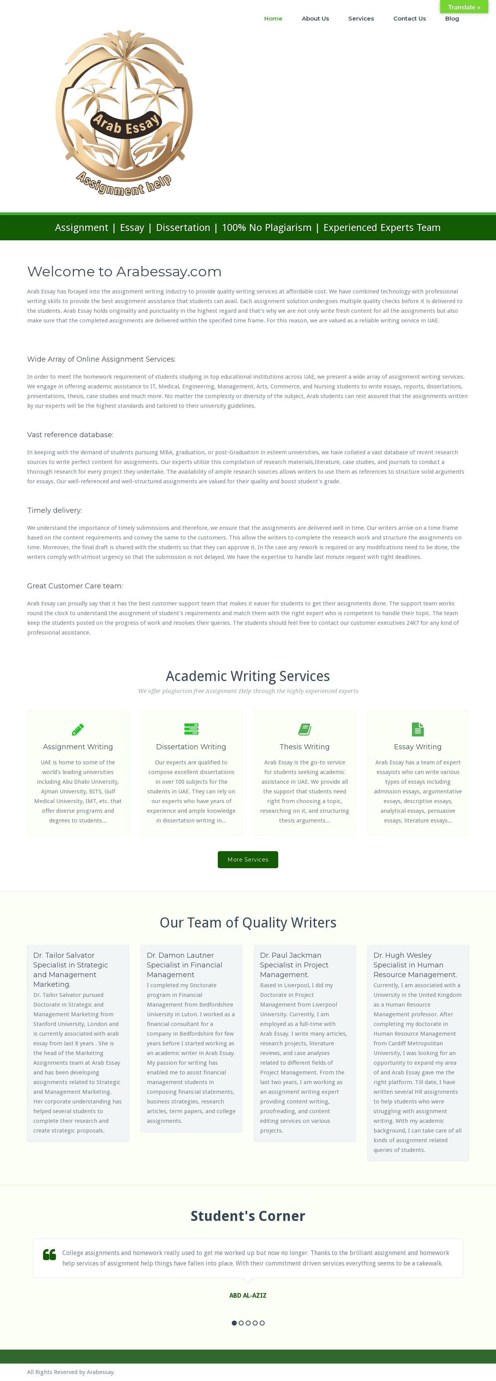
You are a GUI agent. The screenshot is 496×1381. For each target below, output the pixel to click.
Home (273, 18)
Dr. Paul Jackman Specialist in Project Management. (294, 965)
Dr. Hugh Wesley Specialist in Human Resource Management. (415, 965)
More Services (248, 859)
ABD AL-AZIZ (248, 1295)
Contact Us (409, 18)
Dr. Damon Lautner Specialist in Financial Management (184, 965)
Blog (452, 18)
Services (361, 18)
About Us (315, 18)
